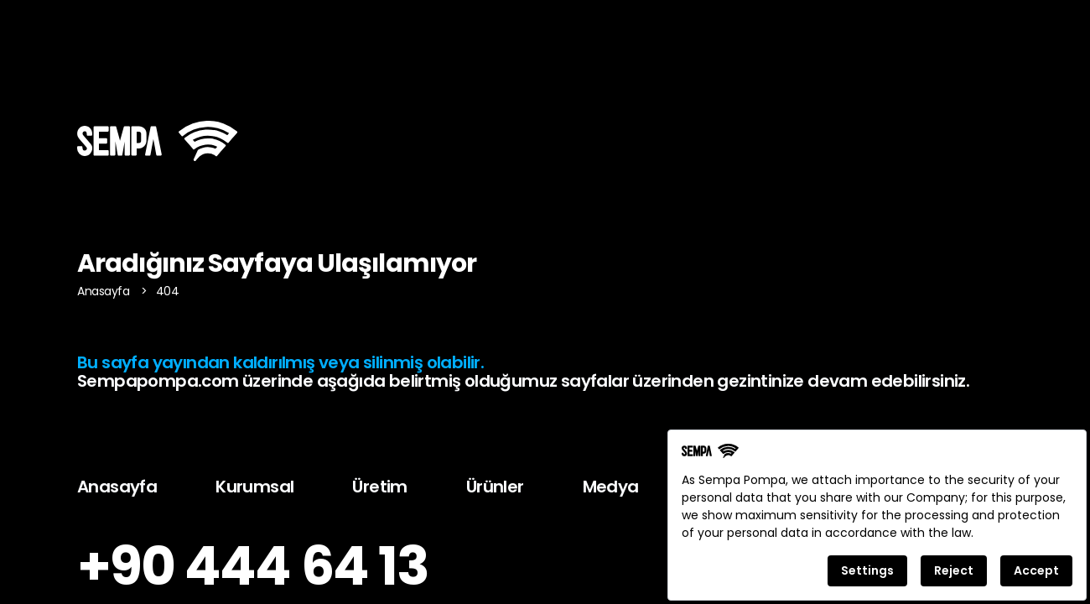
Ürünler (495, 486)
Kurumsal (254, 486)
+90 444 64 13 (252, 566)
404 (167, 291)
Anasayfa (104, 291)
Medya (611, 486)
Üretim (379, 486)
